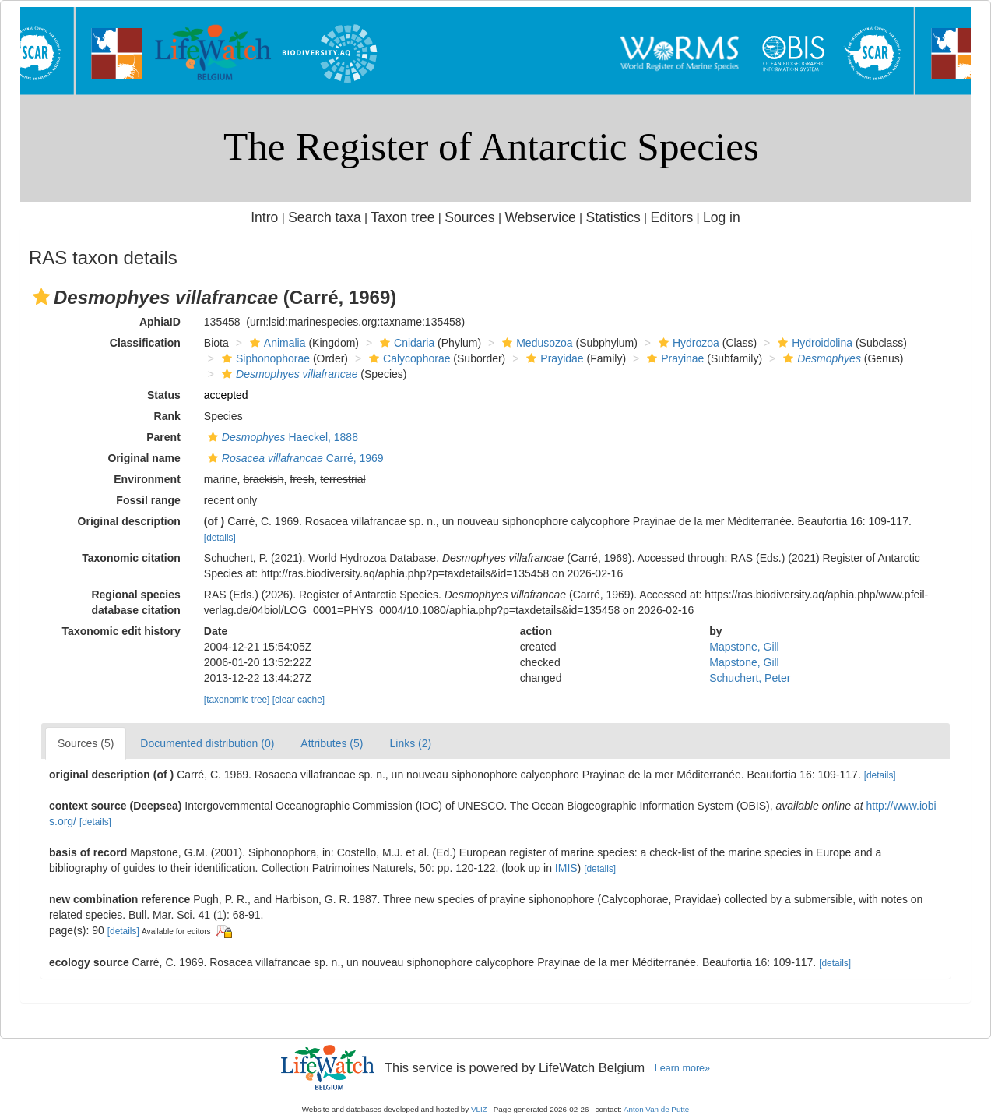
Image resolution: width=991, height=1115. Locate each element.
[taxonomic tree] (237, 699)
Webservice (539, 217)
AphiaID (160, 322)
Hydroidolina (813, 343)
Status (164, 395)
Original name (143, 458)
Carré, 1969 (294, 458)
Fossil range (148, 500)
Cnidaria (405, 343)
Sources (469, 217)
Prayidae (552, 358)
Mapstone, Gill (743, 646)
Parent (163, 437)
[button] (41, 297)
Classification (145, 343)
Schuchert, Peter (749, 678)
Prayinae (673, 358)
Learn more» (683, 1068)
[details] (220, 537)
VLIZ (479, 1109)
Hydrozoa (687, 343)
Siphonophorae (264, 358)
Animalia (276, 343)
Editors (672, 217)
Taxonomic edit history (121, 631)
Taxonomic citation (131, 558)
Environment (147, 479)
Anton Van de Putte (656, 1109)
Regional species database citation (135, 602)
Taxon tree (403, 217)
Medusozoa (535, 343)
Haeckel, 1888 (281, 437)
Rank (167, 416)
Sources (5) (86, 743)
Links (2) (410, 743)
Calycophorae (407, 358)
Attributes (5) (331, 743)
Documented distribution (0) (207, 743)
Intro (264, 217)
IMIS (566, 868)
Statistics (613, 217)
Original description (129, 521)
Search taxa (324, 217)
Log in (721, 217)
